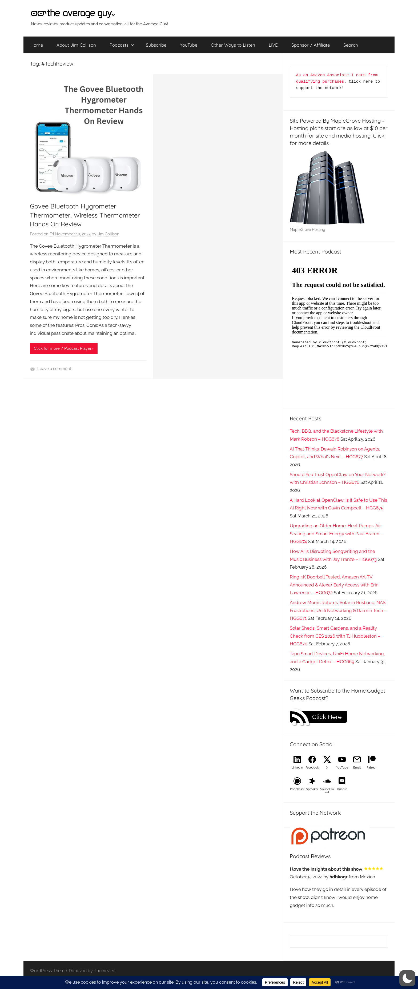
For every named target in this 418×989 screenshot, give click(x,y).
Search (350, 45)
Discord (342, 789)
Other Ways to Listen (233, 45)
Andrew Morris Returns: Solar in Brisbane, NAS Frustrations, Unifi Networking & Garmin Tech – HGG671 (338, 610)
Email (357, 767)
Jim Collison (108, 234)
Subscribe (156, 45)
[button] (407, 978)
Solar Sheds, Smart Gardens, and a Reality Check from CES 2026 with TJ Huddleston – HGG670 (335, 636)
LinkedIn (297, 767)
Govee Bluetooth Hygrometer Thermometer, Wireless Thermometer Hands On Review (85, 215)
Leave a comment (54, 368)
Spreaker (312, 789)
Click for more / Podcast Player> (64, 348)
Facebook (312, 767)
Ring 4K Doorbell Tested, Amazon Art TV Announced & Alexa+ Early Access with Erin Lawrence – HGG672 (334, 585)
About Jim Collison (76, 45)
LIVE (273, 45)
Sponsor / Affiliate (310, 45)
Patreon (372, 767)
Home (36, 45)
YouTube (188, 45)
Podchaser (297, 789)
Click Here (327, 716)
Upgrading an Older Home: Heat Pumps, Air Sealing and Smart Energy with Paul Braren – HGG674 (336, 533)
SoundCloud (327, 790)
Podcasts (122, 45)
